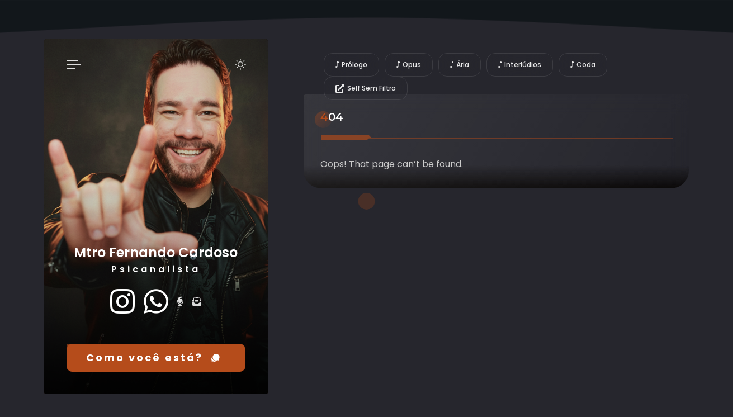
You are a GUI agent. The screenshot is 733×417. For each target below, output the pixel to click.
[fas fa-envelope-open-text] (196, 302)
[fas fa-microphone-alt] (180, 302)
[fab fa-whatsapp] (156, 301)
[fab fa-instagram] (122, 301)
